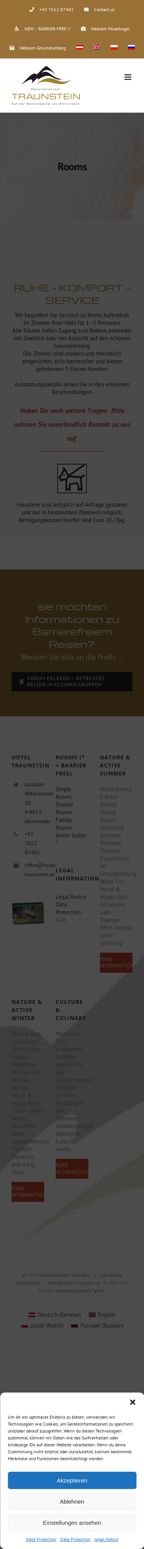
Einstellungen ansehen (72, 1522)
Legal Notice (106, 1539)
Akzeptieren (72, 1480)
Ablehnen (72, 1501)
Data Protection (41, 1539)
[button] (132, 1402)
